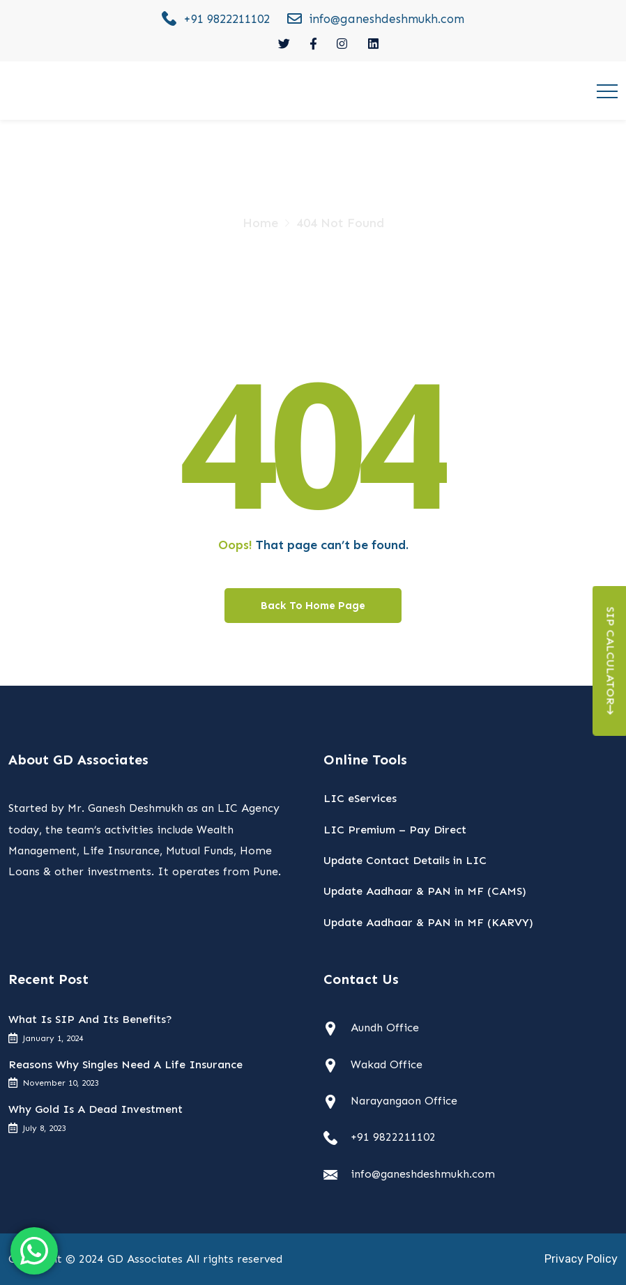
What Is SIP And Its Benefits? (90, 1019)
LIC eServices (360, 798)
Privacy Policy (581, 1258)
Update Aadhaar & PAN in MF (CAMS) (424, 891)
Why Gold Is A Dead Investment (95, 1109)
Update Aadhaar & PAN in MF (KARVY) (428, 922)
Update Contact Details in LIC (405, 860)
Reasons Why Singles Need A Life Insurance (125, 1064)
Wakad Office (386, 1064)
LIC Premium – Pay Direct (394, 829)
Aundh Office (385, 1027)
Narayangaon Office (404, 1100)
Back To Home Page (313, 605)
